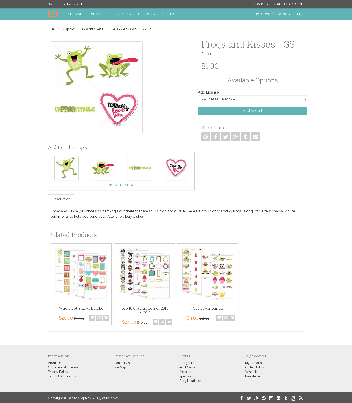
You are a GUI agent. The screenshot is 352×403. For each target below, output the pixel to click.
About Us (55, 363)
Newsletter (253, 376)
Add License (208, 92)
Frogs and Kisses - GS (131, 29)
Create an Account (287, 4)
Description (61, 199)
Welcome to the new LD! (66, 4)
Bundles (169, 14)
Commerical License (63, 367)
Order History (255, 367)
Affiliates (185, 372)
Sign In (258, 4)
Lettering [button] (98, 14)
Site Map (120, 367)
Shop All (75, 14)
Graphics (68, 29)
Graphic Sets (92, 29)
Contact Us (122, 363)
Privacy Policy (58, 372)
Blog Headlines (190, 381)
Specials (185, 376)
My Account (254, 363)
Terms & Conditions (62, 376)
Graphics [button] (122, 14)
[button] (273, 14)
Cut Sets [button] (146, 14)
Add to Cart (252, 110)
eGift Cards (187, 367)
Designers (186, 363)
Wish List (251, 372)
